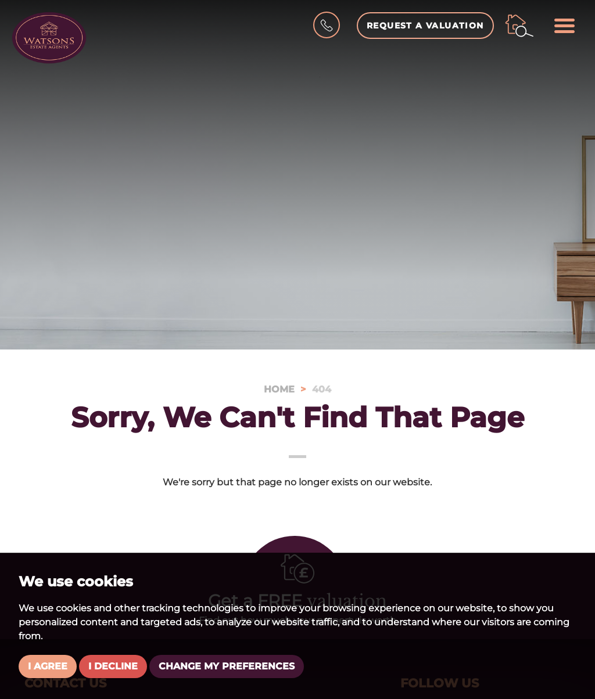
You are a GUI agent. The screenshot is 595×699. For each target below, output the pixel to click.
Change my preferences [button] (227, 666)
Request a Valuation (425, 25)
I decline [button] (113, 666)
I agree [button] (47, 666)
